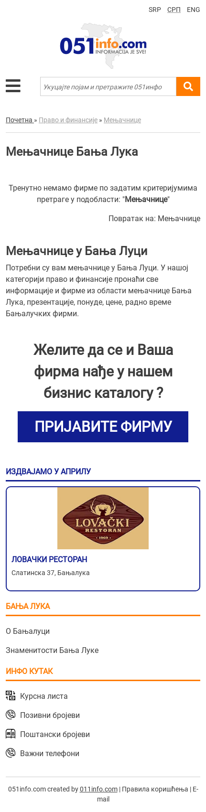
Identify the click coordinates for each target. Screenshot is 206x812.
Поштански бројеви (55, 734)
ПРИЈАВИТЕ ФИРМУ (103, 426)
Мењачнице (179, 218)
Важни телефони (49, 753)
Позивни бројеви (50, 715)
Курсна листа (44, 696)
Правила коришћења (155, 789)
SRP (155, 9)
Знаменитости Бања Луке (52, 650)
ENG (193, 9)
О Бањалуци (28, 631)
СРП (174, 9)
